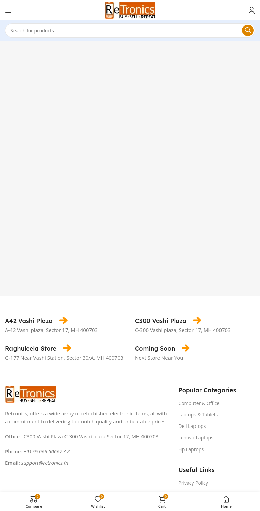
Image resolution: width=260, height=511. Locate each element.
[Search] (130, 30)
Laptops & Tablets (198, 414)
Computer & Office (198, 403)
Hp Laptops (191, 449)
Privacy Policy (193, 483)
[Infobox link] (36, 321)
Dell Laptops (192, 426)
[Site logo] (130, 9)
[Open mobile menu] (8, 10)
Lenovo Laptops (195, 437)
